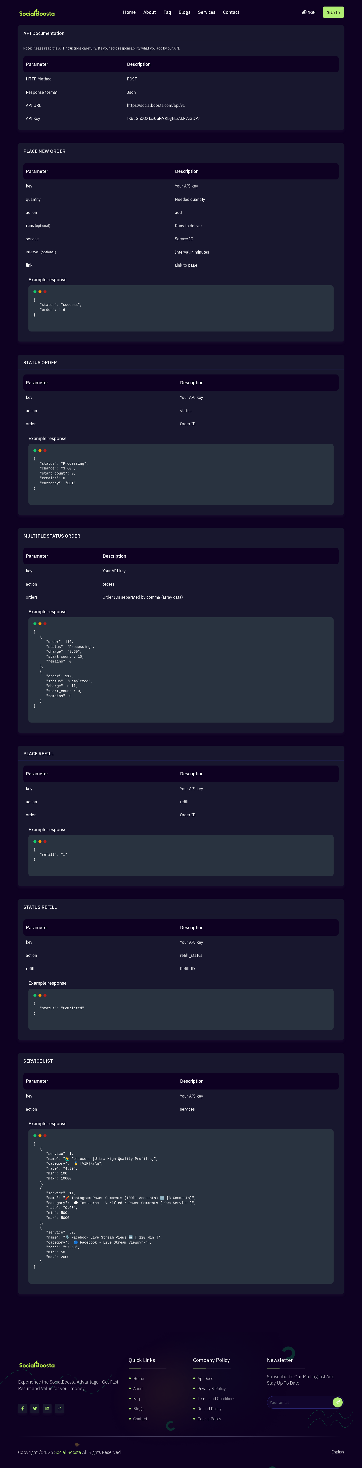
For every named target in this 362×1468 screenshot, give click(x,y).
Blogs (184, 12)
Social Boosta (67, 1452)
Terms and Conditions (216, 1398)
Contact (231, 12)
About (149, 12)
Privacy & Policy (212, 1388)
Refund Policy (209, 1408)
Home (129, 12)
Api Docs (205, 1378)
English (337, 1451)
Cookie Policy (209, 1418)
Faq (167, 12)
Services (206, 12)
